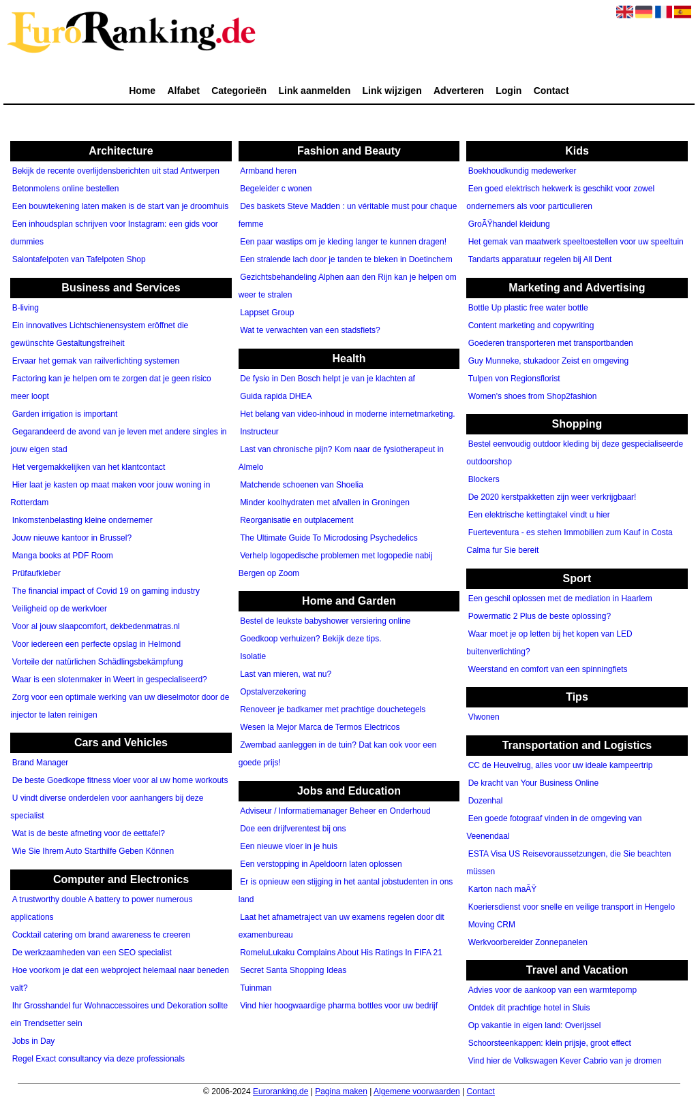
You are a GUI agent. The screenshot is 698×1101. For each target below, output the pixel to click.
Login (508, 90)
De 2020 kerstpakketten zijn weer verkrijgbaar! (552, 497)
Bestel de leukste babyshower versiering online (325, 621)
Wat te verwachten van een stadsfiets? (310, 331)
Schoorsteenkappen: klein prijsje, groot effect (549, 1044)
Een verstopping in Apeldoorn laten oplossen (321, 864)
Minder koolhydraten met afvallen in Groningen (325, 502)
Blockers (484, 480)
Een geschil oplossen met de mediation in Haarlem (560, 598)
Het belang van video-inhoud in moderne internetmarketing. (347, 414)
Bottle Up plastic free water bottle (528, 308)
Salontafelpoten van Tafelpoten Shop (79, 260)
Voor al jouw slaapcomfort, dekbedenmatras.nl (96, 626)
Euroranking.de (280, 1091)
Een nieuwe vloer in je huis (288, 846)
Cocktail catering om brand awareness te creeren (101, 935)
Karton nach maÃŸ (502, 889)
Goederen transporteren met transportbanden (550, 343)
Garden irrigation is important (65, 414)
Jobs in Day (33, 1041)
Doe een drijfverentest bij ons (293, 828)
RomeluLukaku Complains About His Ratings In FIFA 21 (341, 952)
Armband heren (268, 171)
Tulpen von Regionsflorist (514, 378)
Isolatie (253, 657)
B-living (25, 308)
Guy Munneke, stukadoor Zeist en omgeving (548, 361)
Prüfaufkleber (36, 573)
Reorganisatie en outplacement (296, 520)
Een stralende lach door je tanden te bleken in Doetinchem (346, 260)
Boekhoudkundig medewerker (522, 171)
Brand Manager (40, 763)
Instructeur (259, 431)
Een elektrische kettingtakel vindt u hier (539, 515)
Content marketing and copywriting (531, 325)
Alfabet (183, 90)
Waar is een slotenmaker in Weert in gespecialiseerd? (109, 679)
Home (142, 90)
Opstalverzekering (273, 692)
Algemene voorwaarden (417, 1091)
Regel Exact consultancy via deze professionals (98, 1059)
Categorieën (239, 90)
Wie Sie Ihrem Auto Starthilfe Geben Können (93, 852)
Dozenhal (485, 800)
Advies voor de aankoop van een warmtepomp (552, 990)
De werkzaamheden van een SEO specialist (92, 952)
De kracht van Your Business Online (533, 783)
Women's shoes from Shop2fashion (532, 396)
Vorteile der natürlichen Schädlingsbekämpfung (97, 662)
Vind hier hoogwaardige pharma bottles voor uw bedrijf (339, 1005)
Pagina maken (341, 1091)
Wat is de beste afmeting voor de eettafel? (88, 834)
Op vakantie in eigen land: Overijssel (534, 1026)
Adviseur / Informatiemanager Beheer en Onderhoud (335, 811)
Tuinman (255, 988)
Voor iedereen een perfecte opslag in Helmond (96, 644)
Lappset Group (267, 313)
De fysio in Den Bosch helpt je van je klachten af (327, 378)
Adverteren (459, 90)
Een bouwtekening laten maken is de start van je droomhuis (120, 207)
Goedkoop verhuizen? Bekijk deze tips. (310, 639)
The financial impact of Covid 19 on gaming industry (106, 591)
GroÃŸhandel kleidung (509, 224)
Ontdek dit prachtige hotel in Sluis (529, 1008)
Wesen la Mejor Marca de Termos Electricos (319, 728)
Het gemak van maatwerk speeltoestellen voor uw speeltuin (576, 242)
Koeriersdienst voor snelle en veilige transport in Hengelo (572, 907)
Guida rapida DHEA (276, 396)
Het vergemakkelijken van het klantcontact (89, 467)
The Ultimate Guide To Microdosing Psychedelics (329, 538)
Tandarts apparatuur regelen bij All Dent (540, 260)
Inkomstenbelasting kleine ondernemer (82, 520)
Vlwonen (484, 717)
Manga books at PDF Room (62, 555)
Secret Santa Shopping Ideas (293, 970)
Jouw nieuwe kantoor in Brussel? (72, 538)
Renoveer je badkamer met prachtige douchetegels (332, 710)
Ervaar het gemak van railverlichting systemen (95, 361)
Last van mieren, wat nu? (285, 675)
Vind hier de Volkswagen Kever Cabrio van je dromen (565, 1061)
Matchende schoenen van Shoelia (301, 485)
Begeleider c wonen (276, 189)
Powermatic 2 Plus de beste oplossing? (539, 616)
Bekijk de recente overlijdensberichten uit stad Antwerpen (115, 171)
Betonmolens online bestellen (65, 189)
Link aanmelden (314, 90)
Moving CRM (491, 924)
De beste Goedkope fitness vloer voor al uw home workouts (120, 781)
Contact (551, 90)
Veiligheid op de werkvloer (59, 608)
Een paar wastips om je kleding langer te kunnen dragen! (343, 242)
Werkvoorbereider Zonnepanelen (528, 942)
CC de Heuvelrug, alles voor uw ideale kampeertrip (560, 765)
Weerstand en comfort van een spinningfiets (548, 669)
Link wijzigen (392, 90)
